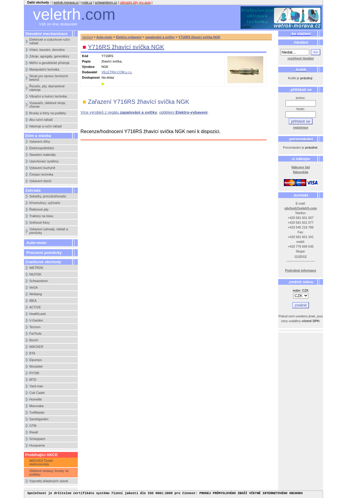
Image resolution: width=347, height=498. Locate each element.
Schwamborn (38, 281)
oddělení (183, 112)
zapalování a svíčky (160, 37)
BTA (32, 353)
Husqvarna (37, 445)
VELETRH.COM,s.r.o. (116, 72)
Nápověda (300, 172)
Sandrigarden (38, 419)
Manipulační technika (44, 69)
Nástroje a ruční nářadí (45, 126)
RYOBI (34, 373)
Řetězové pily (38, 209)
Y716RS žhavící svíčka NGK (199, 37)
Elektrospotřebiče (41, 148)
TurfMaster (37, 412)
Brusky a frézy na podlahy (47, 113)
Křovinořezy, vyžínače (44, 203)
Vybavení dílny (39, 141)
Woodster (36, 366)
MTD (32, 379)
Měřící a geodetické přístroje (49, 63)
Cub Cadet (37, 393)
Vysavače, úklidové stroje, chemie (47, 104)
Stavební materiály (42, 154)
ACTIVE (35, 307)
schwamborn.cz (106, 2)
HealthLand (37, 314)
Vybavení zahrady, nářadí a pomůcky (48, 230)
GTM (32, 425)
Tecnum (34, 327)
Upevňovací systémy (44, 161)
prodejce (301, 256)
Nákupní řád (300, 167)
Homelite (35, 399)
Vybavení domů (40, 181)
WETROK (36, 267)
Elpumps (35, 360)
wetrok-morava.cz (66, 2)
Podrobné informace (300, 270)
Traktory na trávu (41, 216)
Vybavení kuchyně (42, 168)
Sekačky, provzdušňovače (47, 196)
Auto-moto (36, 242)
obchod (87, 37)
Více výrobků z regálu (118, 112)
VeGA (33, 287)
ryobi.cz (86, 2)
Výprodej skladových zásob (48, 481)
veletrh (74, 14)
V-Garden (36, 320)
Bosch (33, 340)
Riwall (33, 432)
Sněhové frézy (39, 222)
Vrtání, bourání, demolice (47, 49)
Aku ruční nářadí (41, 119)
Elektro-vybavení (128, 37)
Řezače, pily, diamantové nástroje (47, 88)
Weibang (35, 294)
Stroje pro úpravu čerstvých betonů (48, 77)
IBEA (32, 300)
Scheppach (37, 439)
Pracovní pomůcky (44, 252)
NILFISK (35, 274)
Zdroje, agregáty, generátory (49, 56)
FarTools (35, 333)
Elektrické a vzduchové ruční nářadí (49, 41)
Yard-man (36, 386)
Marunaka (36, 406)
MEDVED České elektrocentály (41, 462)
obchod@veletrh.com (300, 208)
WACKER (36, 346)
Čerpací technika (41, 174)
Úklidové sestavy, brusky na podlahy (49, 472)
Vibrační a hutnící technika (48, 96)
